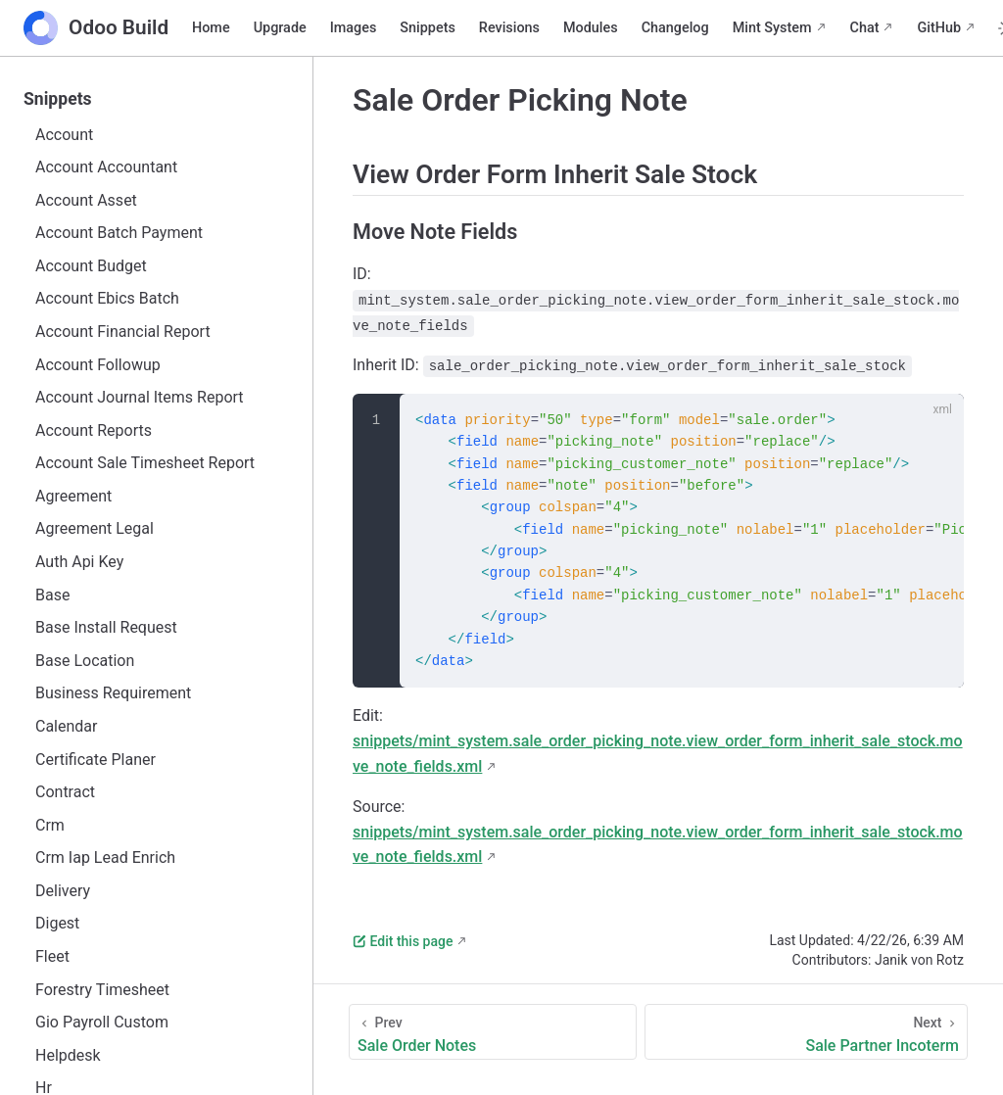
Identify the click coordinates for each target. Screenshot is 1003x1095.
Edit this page (403, 941)
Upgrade (280, 28)
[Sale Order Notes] (493, 1032)
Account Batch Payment (119, 232)
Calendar (66, 726)
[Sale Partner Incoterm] (806, 1032)
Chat (865, 28)
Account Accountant (106, 167)
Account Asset (86, 200)
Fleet (52, 956)
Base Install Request (106, 627)
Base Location (84, 660)
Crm (50, 825)
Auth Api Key (79, 561)
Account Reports (93, 430)
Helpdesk (68, 1055)
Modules (590, 28)
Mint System (772, 28)
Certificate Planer (95, 759)
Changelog (675, 28)
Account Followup (98, 365)
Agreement (73, 496)
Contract (65, 792)
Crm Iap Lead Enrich (105, 857)
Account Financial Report (123, 331)
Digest (57, 923)
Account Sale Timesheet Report (145, 462)
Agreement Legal (94, 528)
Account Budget (91, 266)
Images (353, 28)
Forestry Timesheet (102, 989)
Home (211, 28)
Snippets (427, 28)
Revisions (509, 28)
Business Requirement (113, 693)
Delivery (62, 890)
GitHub (939, 28)
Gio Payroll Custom (101, 1022)
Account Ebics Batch (107, 298)
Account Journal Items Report (139, 397)
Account (64, 134)
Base (52, 595)
